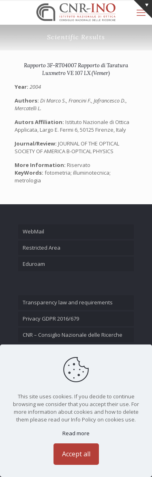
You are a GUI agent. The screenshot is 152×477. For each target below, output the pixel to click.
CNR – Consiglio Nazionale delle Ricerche (72, 334)
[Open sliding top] (143, 9)
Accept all (76, 453)
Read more (76, 433)
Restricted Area (41, 247)
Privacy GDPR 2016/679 (51, 318)
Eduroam (34, 263)
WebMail (33, 231)
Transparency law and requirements (68, 302)
